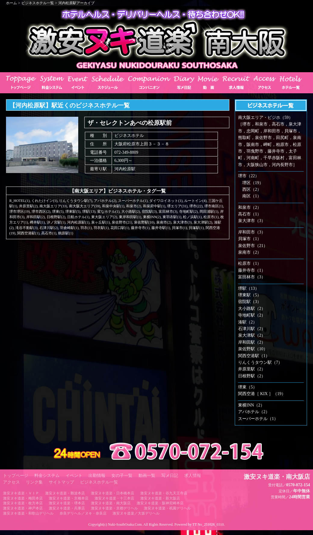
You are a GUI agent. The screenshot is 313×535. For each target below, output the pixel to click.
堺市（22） (248, 176)
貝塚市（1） (249, 239)
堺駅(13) (88, 211)
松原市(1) (210, 217)
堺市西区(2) (41, 211)
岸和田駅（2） (251, 342)
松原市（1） (249, 263)
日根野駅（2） (251, 376)
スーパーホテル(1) (132, 201)
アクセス (11, 482)
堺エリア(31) (177, 206)
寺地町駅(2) (188, 211)
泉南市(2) (163, 222)
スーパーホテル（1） (258, 418)
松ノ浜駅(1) (192, 217)
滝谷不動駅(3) (26, 228)
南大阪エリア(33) (53, 206)
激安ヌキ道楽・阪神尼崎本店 (160, 503)
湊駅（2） (247, 322)
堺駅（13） (248, 288)
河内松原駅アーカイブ (76, 3)
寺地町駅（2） (251, 315)
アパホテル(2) (105, 201)
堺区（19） (252, 183)
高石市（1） (249, 214)
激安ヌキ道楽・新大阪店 (160, 498)
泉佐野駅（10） (253, 349)
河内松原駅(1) (78, 222)
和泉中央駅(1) (113, 206)
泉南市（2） (249, 252)
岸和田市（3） (251, 232)
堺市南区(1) (213, 206)
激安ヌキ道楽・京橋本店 (68, 498)
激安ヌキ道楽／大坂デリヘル (136, 513)
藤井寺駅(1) (160, 228)
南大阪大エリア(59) (84, 206)
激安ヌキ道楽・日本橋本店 (112, 493)
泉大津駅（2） (251, 335)
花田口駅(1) (119, 228)
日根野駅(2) (56, 217)
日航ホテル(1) (78, 217)
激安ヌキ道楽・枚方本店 (23, 503)
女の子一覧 (121, 475)
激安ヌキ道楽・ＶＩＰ (21, 493)
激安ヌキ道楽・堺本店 (67, 503)
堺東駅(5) (72, 211)
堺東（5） (247, 387)
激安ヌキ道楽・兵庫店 (67, 508)
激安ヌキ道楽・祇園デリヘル (167, 508)
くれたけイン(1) (44, 201)
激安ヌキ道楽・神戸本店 (23, 508)
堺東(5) (58, 211)
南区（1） (251, 196)
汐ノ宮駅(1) (56, 222)
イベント (74, 475)
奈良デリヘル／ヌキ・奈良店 (83, 513)
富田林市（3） (251, 277)
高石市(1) (48, 233)
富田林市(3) (168, 211)
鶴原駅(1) (65, 233)
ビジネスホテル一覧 (37, 3)
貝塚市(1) (179, 228)
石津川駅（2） (251, 328)
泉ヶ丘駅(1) (100, 222)
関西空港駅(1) (28, 233)
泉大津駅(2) (203, 222)
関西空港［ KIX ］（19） (262, 393)
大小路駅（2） (251, 308)
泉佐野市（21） (253, 245)
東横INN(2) (152, 217)
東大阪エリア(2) (104, 217)
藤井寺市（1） (251, 270)
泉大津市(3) (182, 222)
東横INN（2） (251, 405)
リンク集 (34, 482)
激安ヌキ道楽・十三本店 (114, 498)
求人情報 (192, 475)
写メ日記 (169, 475)
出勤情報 (96, 475)
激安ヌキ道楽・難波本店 (65, 493)
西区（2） (251, 189)
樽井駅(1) (37, 222)
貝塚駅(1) (196, 228)
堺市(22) (196, 206)
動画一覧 (146, 475)
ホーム (11, 3)
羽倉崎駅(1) (69, 228)
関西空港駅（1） (254, 356)
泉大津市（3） (251, 220)
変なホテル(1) (108, 211)
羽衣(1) (86, 228)
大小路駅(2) (130, 211)
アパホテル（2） (254, 412)
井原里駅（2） (251, 369)
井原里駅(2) (28, 206)
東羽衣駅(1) (172, 217)
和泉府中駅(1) (154, 206)
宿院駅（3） (249, 301)
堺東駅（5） (249, 295)
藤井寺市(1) (140, 228)
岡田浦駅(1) (209, 211)
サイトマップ (61, 482)
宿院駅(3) (149, 211)
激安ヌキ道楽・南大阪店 (111, 503)
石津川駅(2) (48, 228)
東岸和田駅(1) (130, 217)
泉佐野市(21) (122, 222)
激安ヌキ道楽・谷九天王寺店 (163, 493)
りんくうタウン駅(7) (75, 201)
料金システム (47, 475)
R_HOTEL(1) (19, 201)
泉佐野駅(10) (144, 222)
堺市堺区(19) (19, 211)
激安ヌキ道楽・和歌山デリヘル (28, 513)
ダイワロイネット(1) (165, 201)
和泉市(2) (133, 206)
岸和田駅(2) (35, 217)
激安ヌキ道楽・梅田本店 (23, 498)
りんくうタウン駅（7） (260, 362)
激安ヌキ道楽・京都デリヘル (114, 508)
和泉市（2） (249, 207)
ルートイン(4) (195, 201)
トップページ (15, 475)
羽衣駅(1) (101, 228)
